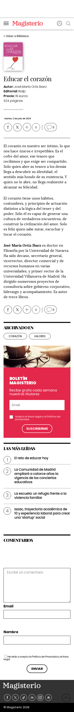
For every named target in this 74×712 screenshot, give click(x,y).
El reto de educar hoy (31, 458)
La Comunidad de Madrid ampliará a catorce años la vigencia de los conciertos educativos (36, 475)
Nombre (11, 632)
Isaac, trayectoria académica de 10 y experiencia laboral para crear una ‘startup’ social (42, 513)
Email (8, 606)
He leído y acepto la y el (36, 658)
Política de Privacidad (45, 656)
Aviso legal (35, 416)
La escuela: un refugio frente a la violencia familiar (40, 495)
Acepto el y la (37, 418)
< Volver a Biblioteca (16, 36)
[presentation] (31, 559)
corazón (15, 336)
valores (40, 336)
